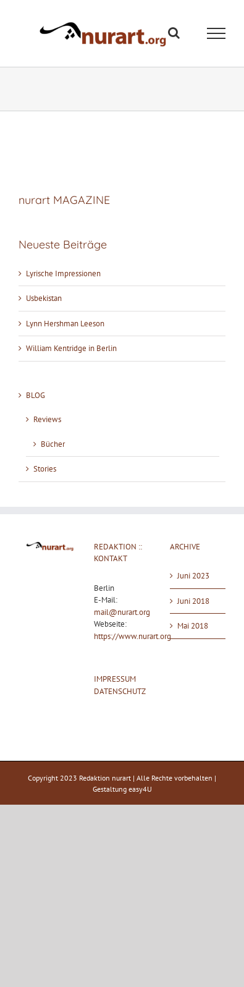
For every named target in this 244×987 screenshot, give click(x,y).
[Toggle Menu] (216, 33)
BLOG (35, 395)
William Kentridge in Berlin (71, 348)
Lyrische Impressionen (63, 273)
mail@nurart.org (122, 612)
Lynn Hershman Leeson (65, 323)
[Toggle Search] (174, 33)
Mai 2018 (192, 626)
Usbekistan (44, 298)
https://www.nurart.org (132, 636)
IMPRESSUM (115, 679)
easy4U (140, 789)
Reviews (47, 419)
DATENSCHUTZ (120, 691)
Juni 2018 (193, 601)
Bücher (53, 444)
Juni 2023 (193, 575)
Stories (44, 469)
